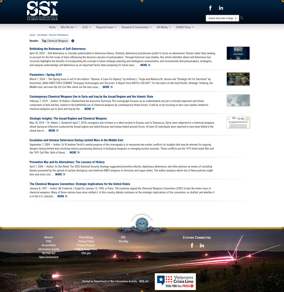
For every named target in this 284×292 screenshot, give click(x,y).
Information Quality (48, 249)
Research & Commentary (137, 27)
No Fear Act (48, 253)
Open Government (48, 257)
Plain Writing (86, 237)
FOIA (48, 241)
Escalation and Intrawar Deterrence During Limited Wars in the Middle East (76, 140)
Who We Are (69, 27)
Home (52, 27)
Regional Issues (106, 27)
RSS (123, 237)
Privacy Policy (86, 241)
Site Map (123, 241)
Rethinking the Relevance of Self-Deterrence (58, 49)
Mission (48, 237)
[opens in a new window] (210, 7)
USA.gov (86, 253)
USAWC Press (185, 27)
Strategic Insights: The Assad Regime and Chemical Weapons (68, 118)
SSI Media (164, 27)
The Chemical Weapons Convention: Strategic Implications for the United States (80, 184)
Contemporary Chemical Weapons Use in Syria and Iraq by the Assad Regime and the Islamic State (91, 96)
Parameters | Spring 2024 (46, 75)
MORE (145, 65)
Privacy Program (86, 245)
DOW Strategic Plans (86, 249)
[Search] (222, 18)
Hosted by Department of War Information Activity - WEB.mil (115, 281)
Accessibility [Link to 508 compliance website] (49, 245)
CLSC (86, 27)
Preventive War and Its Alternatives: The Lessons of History (67, 162)
